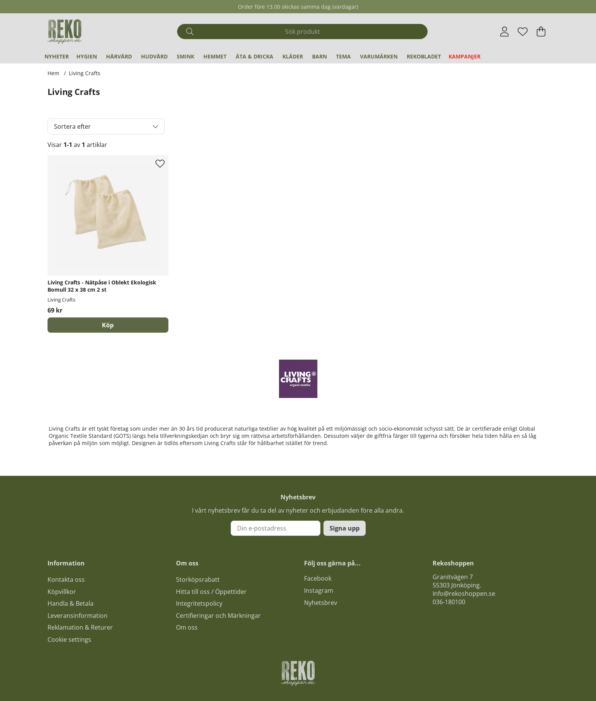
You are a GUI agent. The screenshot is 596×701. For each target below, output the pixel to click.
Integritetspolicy (199, 603)
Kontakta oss (66, 579)
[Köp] (108, 325)
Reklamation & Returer (80, 627)
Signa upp (345, 528)
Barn (319, 56)
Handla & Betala (71, 603)
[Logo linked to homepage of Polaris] (65, 31)
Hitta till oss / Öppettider (211, 591)
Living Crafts (84, 73)
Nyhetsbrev (320, 602)
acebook (319, 578)
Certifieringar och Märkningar (218, 615)
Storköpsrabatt (198, 579)
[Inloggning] (504, 31)
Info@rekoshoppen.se (464, 593)
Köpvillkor (62, 591)
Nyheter (56, 56)
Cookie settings (69, 639)
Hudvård (154, 56)
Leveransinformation (78, 615)
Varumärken (379, 56)
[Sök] (302, 31)
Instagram (318, 590)
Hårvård (119, 56)
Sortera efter (72, 126)
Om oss (187, 627)
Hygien (86, 56)
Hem (53, 73)
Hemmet (215, 56)
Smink (185, 56)
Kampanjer (464, 56)
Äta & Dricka (254, 56)
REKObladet (424, 56)
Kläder (292, 56)
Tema (343, 56)
